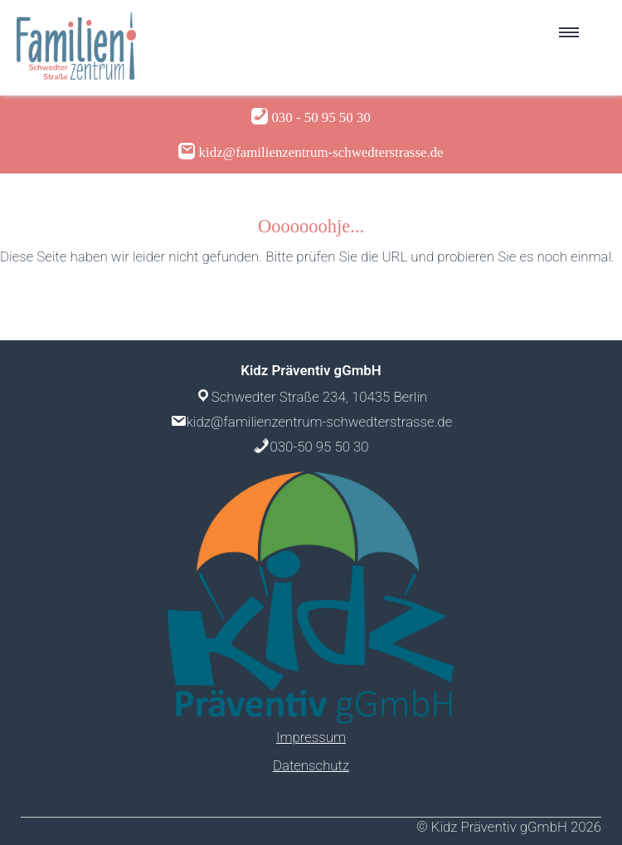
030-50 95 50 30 (319, 446)
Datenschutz (311, 765)
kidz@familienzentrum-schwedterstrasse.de (319, 421)
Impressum (311, 737)
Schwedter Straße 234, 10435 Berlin (319, 396)
